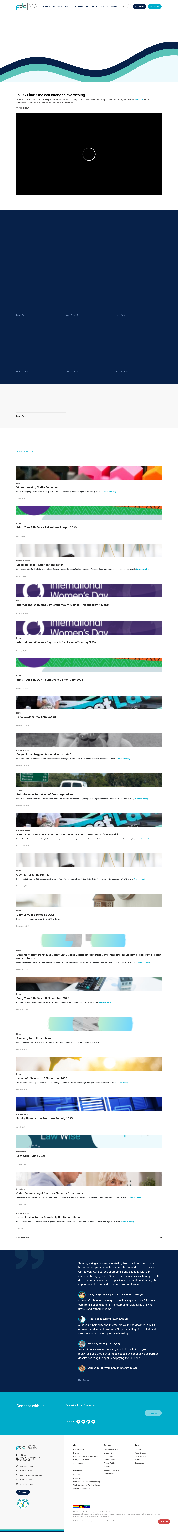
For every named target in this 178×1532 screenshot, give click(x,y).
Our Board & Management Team (85, 1456)
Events (137, 1460)
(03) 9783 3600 (26, 1471)
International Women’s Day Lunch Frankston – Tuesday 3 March (58, 642)
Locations (119, 5)
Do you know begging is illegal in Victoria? (43, 754)
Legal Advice (109, 1453)
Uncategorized (22, 1114)
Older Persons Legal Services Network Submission (49, 1193)
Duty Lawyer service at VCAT (35, 914)
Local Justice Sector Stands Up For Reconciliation (48, 1217)
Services (71, 5)
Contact (154, 8)
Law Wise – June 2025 (31, 1155)
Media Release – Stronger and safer (39, 564)
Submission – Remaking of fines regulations (44, 794)
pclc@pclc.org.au (26, 1484)
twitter (93, 1422)
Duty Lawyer (108, 1456)
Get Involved (78, 1463)
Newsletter (21, 1152)
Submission (21, 790)
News (119, 9)
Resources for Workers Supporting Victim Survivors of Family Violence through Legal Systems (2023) (86, 1485)
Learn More (21, 315)
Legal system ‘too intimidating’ (36, 717)
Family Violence (110, 1460)
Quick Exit (164, 1522)
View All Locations (26, 1466)
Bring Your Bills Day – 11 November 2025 (42, 998)
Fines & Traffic (109, 1463)
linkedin (88, 1422)
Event (18, 523)
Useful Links (77, 1478)
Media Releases (23, 561)
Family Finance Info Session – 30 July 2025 (44, 1118)
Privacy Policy (112, 1521)
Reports (76, 1453)
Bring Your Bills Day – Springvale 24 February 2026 (49, 679)
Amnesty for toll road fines (33, 1038)
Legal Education (110, 1473)
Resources (105, 5)
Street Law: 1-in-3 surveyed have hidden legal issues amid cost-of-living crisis (67, 834)
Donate (140, 8)
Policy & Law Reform (81, 1460)
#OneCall (139, 99)
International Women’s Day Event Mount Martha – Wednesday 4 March (63, 605)
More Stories (83, 1380)
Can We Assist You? (111, 1449)
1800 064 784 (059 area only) (28, 1475)
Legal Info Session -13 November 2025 (41, 1078)
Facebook (78, 1422)
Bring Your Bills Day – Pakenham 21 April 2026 (46, 527)
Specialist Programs (88, 5)
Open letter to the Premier (33, 874)
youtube (83, 1422)
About (60, 5)
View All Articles (22, 1238)
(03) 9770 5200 (26, 1480)
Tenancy (107, 1466)
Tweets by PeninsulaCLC (26, 452)
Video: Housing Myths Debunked (37, 487)
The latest (138, 1449)
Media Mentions (141, 1456)
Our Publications (79, 1475)
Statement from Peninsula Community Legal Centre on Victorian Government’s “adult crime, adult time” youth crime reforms (89, 956)
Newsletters (139, 1463)
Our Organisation (79, 1449)
